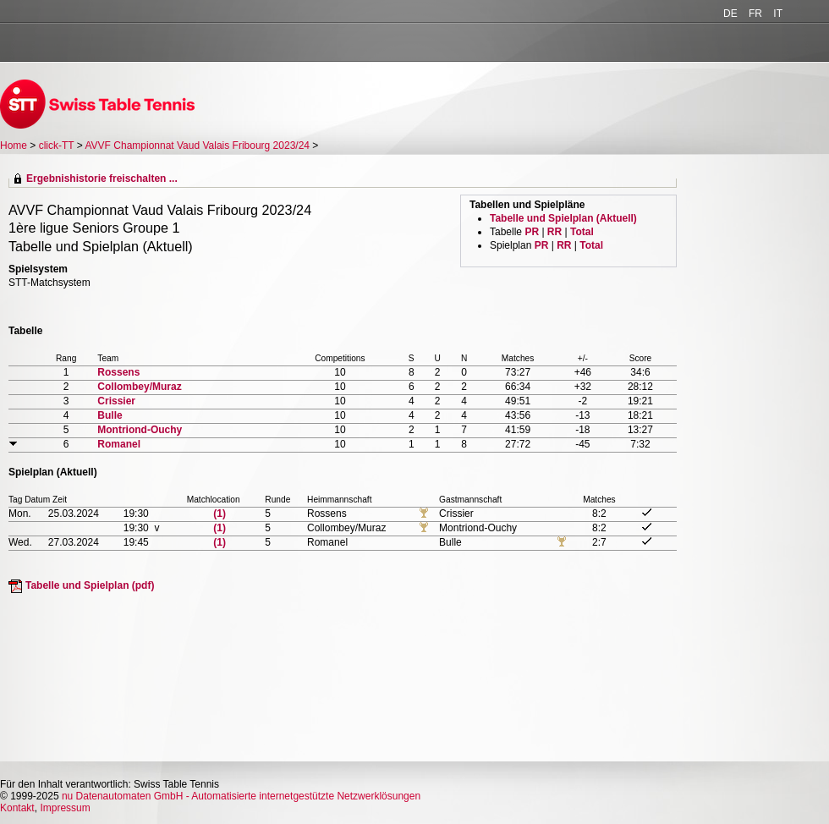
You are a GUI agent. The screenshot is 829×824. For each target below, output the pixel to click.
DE (730, 13)
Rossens (118, 372)
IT (777, 13)
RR (554, 232)
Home (13, 145)
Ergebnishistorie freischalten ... (102, 178)
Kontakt (17, 808)
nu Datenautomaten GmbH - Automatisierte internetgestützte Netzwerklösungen (241, 796)
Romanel (118, 444)
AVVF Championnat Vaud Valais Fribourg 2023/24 (199, 145)
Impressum (65, 808)
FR (755, 13)
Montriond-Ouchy (139, 430)
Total (582, 232)
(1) (219, 513)
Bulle (109, 415)
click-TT (56, 145)
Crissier (116, 401)
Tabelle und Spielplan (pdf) (89, 585)
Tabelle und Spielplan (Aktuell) (563, 218)
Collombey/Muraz (139, 387)
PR (531, 232)
